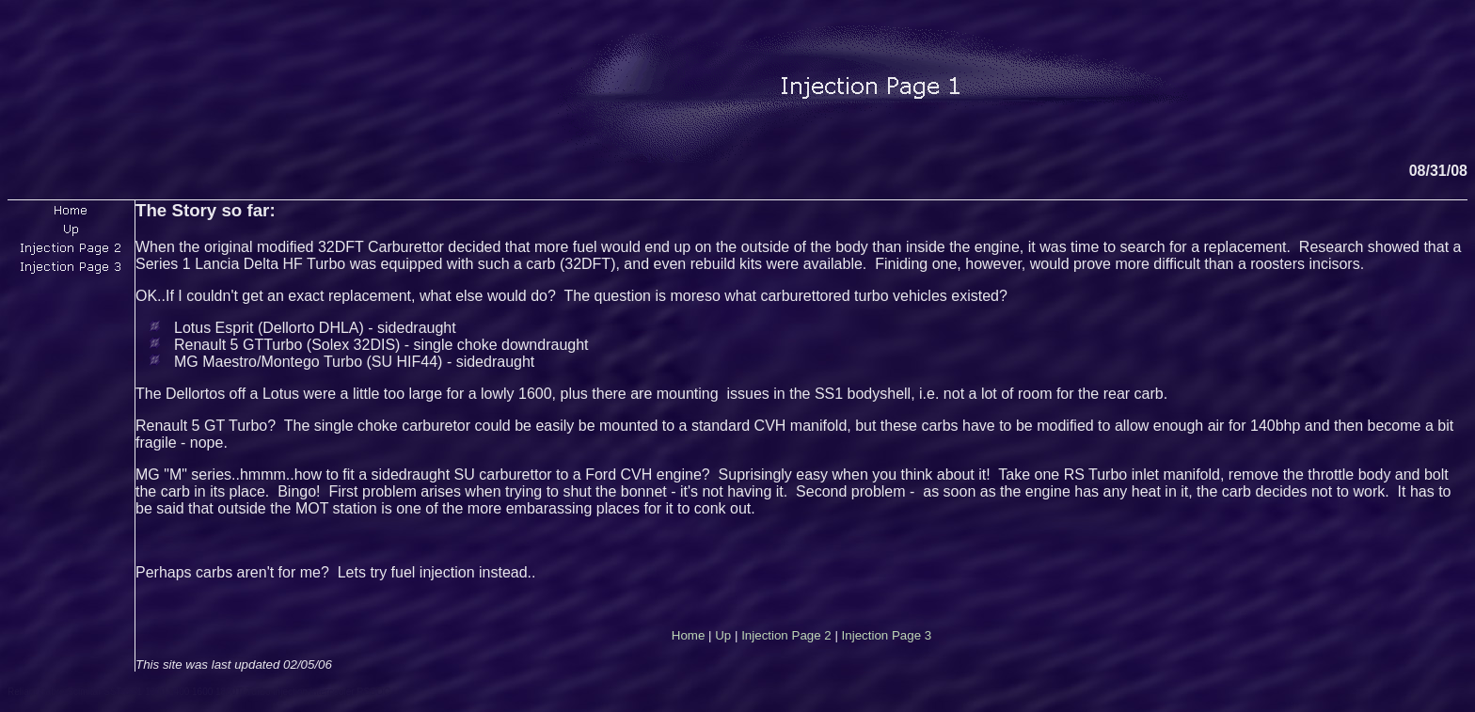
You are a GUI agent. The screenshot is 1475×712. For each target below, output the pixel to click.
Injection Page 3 (887, 635)
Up (723, 635)
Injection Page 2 (786, 635)
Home (689, 635)
